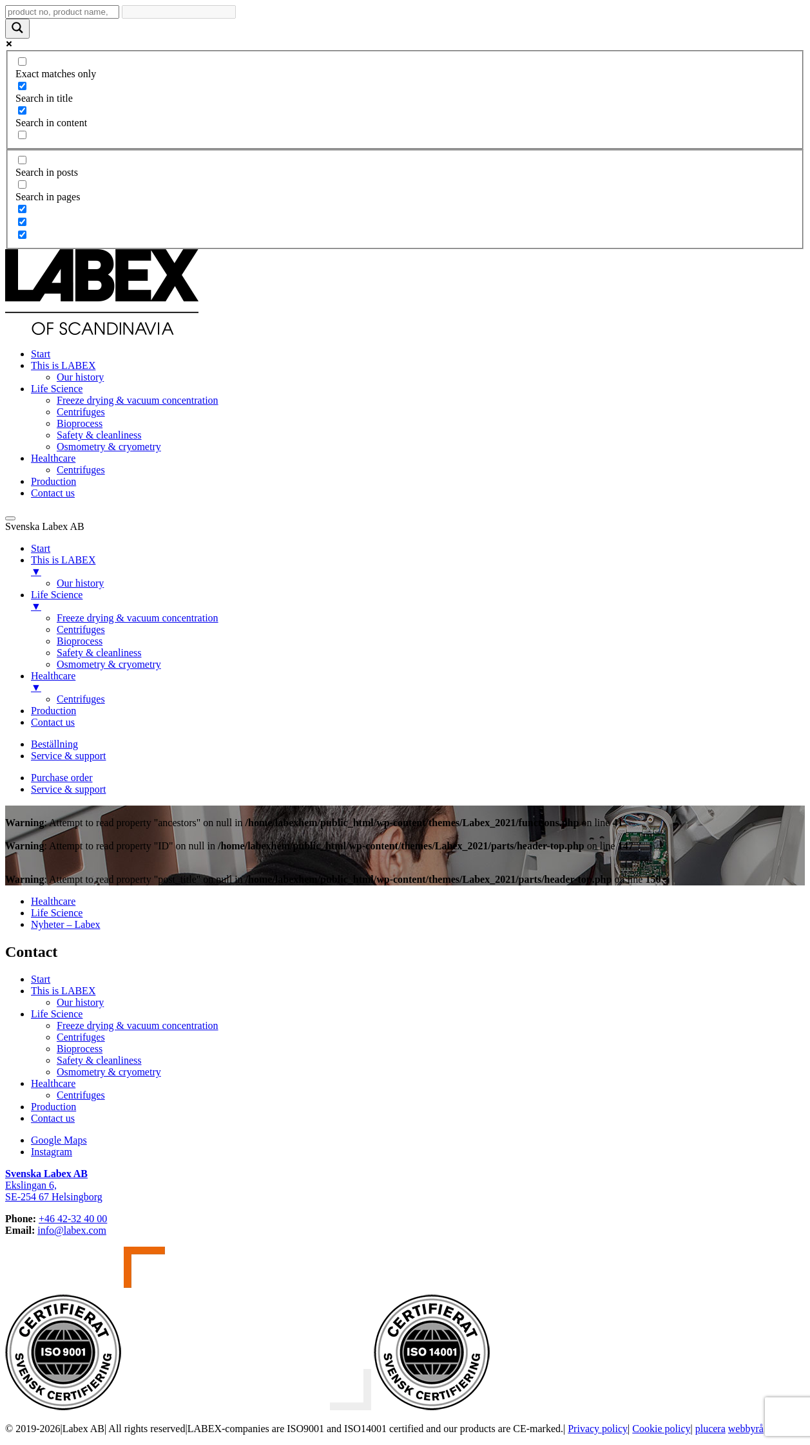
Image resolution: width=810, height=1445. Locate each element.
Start (40, 353)
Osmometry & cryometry (109, 446)
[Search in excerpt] (22, 135)
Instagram (51, 1151)
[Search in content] (22, 110)
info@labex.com (71, 1230)
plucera (710, 1428)
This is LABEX (63, 365)
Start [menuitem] (40, 548)
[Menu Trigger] (10, 518)
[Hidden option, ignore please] (22, 209)
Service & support (68, 755)
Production (53, 481)
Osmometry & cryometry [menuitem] (109, 664)
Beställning (54, 744)
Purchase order (62, 777)
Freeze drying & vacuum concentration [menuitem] (137, 617)
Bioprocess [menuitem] (79, 641)
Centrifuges (81, 411)
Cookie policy (661, 1428)
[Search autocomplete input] (179, 12)
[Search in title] (22, 86)
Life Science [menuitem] (418, 600)
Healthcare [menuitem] (418, 682)
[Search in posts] (22, 160)
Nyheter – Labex (66, 924)
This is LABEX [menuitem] (418, 566)
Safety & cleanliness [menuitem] (99, 652)
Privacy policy (598, 1428)
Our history (80, 377)
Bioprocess (79, 423)
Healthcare (53, 458)
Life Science (56, 388)
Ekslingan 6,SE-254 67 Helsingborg (53, 1185)
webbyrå (746, 1428)
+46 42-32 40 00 (73, 1218)
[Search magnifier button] (17, 29)
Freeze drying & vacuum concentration (137, 400)
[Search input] (62, 12)
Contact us (53, 492)
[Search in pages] (22, 184)
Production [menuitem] (53, 710)
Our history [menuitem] (80, 583)
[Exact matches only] (22, 61)
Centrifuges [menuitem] (81, 629)
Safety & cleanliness (99, 435)
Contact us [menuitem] (53, 722)
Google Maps (59, 1140)
